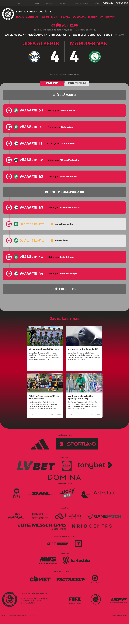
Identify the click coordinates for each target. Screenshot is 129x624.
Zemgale (48, 3)
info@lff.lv (32, 603)
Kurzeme (20, 3)
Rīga (95, 3)
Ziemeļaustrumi (79, 3)
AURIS (125, 615)
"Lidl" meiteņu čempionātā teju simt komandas (44, 397)
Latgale (61, 3)
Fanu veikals (122, 3)
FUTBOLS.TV (108, 3)
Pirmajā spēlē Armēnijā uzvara (44, 349)
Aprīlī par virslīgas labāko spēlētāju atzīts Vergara (80, 397)
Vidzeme (34, 3)
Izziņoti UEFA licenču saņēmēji (83, 349)
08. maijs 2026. (45, 368)
